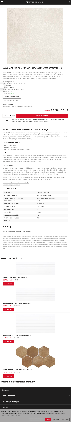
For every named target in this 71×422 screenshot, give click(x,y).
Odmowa (56, 419)
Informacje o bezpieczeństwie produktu (16, 183)
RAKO (12, 87)
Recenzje (7, 226)
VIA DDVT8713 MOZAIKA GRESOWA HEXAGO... (18, 370)
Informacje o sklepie (35, 401)
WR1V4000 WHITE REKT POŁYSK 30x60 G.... (17, 335)
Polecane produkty (11, 258)
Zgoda (48, 419)
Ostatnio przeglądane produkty (18, 381)
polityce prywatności (13, 415)
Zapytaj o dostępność (11, 97)
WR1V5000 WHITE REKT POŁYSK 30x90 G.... (17, 303)
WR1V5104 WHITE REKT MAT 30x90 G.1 (15, 277)
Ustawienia (65, 419)
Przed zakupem (35, 395)
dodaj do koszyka (42, 116)
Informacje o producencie (11, 185)
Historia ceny (8, 104)
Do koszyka (8, 284)
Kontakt (35, 390)
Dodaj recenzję (26, 231)
